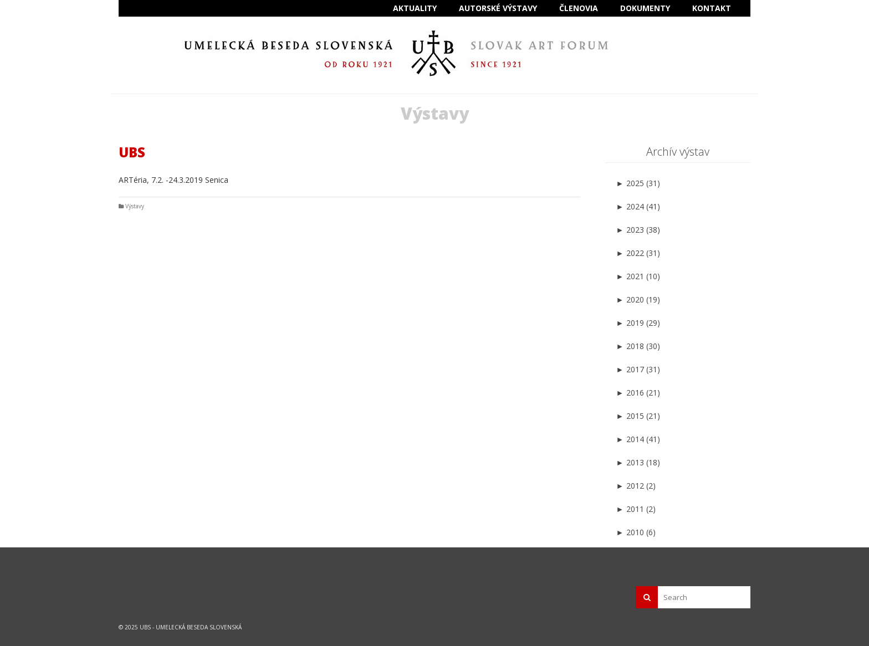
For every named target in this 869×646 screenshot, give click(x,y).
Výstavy (134, 206)
